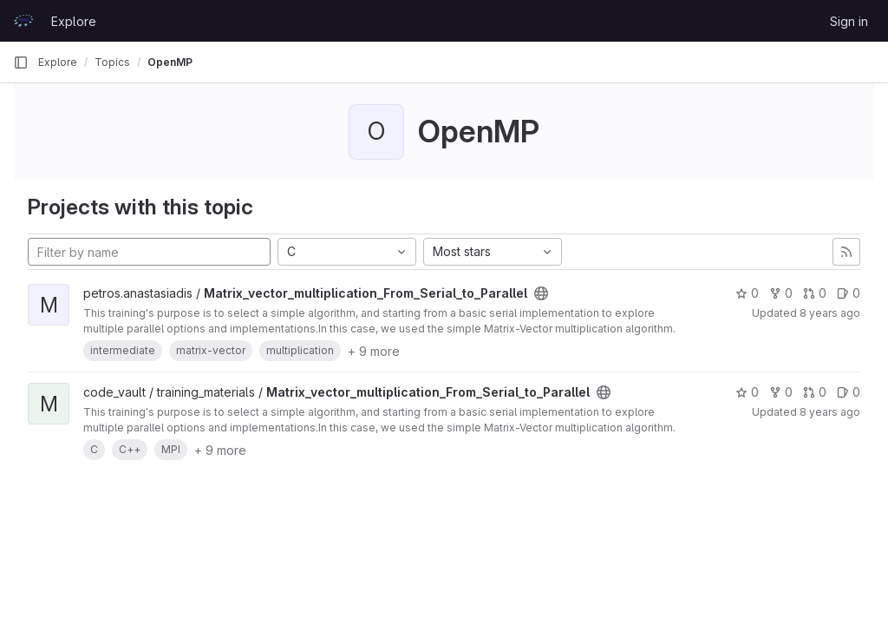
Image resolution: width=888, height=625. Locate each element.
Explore (73, 21)
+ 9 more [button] (374, 351)
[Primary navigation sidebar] (21, 62)
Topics (112, 62)
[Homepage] (23, 21)
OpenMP (170, 62)
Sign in (849, 21)
